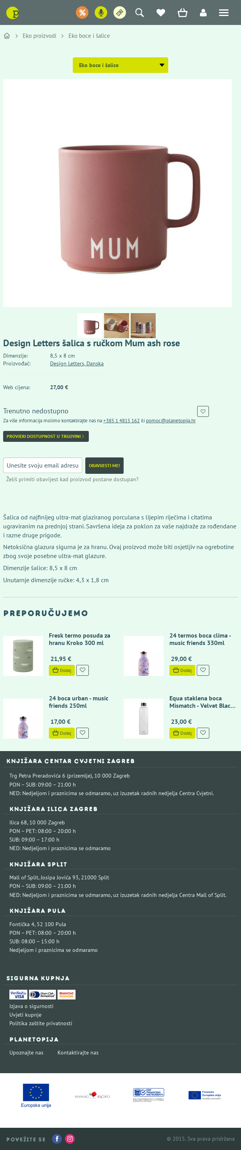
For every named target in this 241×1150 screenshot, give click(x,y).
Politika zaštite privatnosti (40, 1023)
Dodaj (61, 670)
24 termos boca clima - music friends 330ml (199, 639)
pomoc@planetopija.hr (171, 420)
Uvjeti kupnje (25, 1014)
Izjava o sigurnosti (31, 1006)
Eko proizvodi (39, 35)
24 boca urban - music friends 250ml (78, 701)
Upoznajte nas (26, 1052)
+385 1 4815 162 (121, 420)
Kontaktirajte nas (78, 1052)
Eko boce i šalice (89, 35)
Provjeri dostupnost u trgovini (46, 436)
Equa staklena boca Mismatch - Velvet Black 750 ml (201, 705)
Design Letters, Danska (77, 363)
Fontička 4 (21, 924)
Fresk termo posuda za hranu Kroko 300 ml (79, 639)
